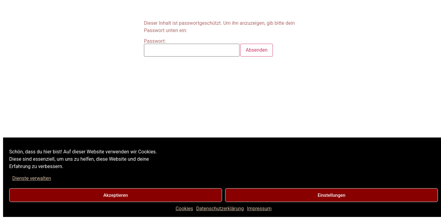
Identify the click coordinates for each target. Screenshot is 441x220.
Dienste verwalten (31, 178)
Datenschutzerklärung (220, 208)
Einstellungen (331, 195)
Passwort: (191, 48)
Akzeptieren (115, 195)
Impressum (259, 208)
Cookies (184, 208)
